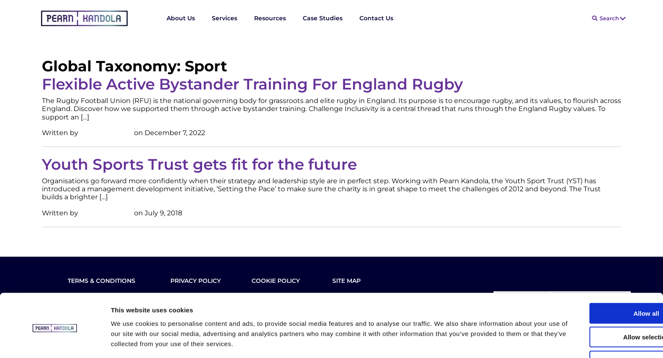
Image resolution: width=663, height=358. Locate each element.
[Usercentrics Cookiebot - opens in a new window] (55, 341)
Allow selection (592, 307)
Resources (270, 18)
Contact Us (376, 18)
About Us (181, 18)
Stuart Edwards (106, 133)
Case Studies (322, 18)
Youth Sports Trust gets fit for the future (199, 164)
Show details (443, 341)
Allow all (592, 283)
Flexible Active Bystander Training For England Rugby (252, 84)
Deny (592, 331)
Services (224, 18)
